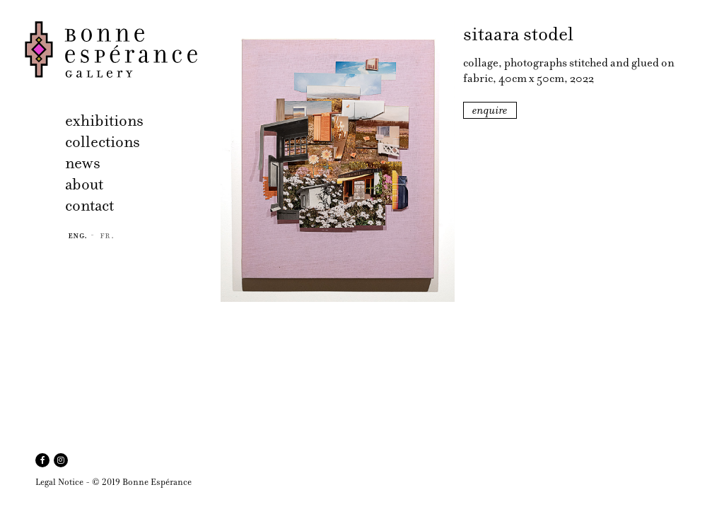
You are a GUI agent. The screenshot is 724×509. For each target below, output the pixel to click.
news (82, 163)
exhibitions (104, 120)
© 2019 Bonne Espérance (142, 482)
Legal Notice (59, 482)
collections (102, 142)
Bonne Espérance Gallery (118, 49)
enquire (490, 110)
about (84, 184)
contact (89, 205)
